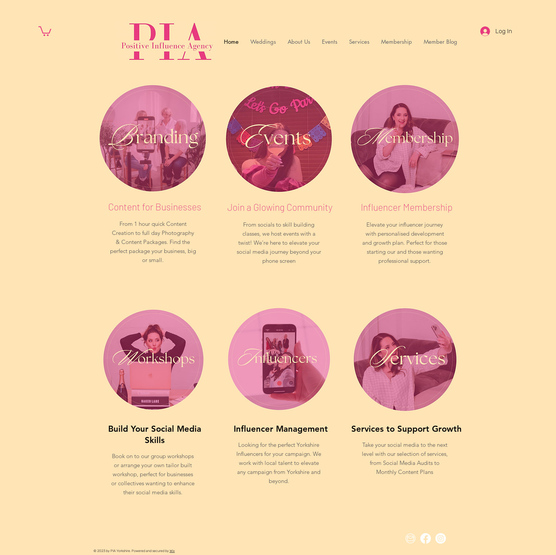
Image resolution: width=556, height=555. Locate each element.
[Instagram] (440, 538)
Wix (172, 551)
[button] (44, 30)
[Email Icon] (410, 538)
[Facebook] (425, 538)
